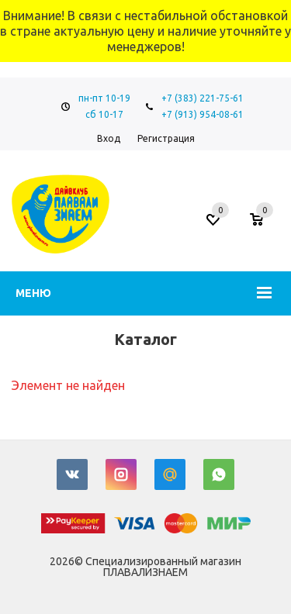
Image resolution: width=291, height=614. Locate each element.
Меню (33, 293)
